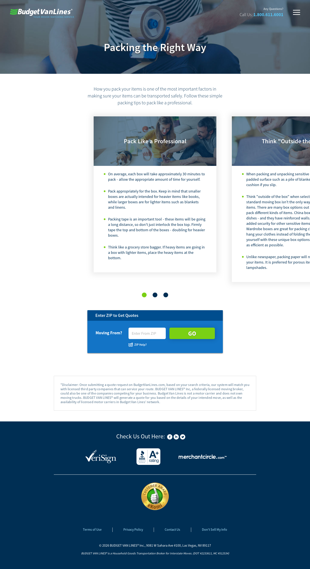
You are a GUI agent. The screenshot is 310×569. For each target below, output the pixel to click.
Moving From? (109, 332)
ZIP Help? (140, 345)
